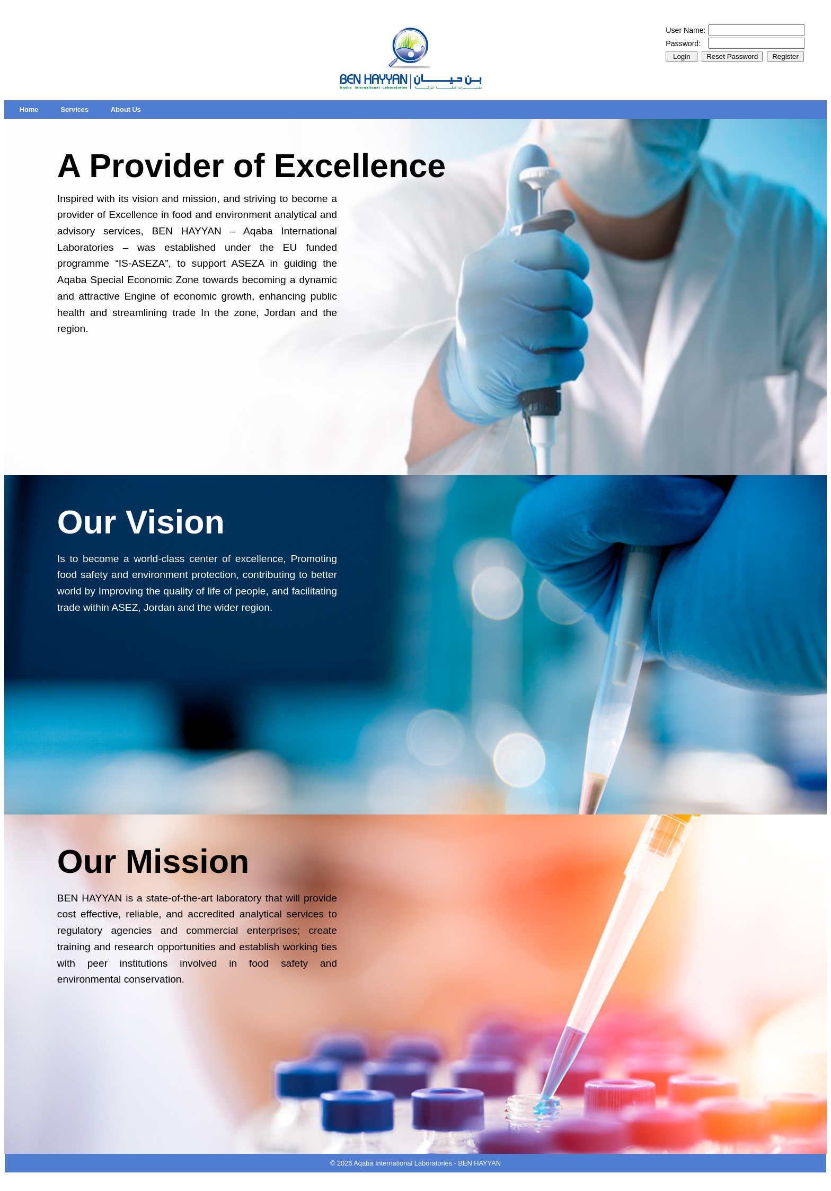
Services (74, 109)
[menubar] (80, 109)
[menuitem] (29, 109)
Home (29, 109)
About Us (126, 109)
